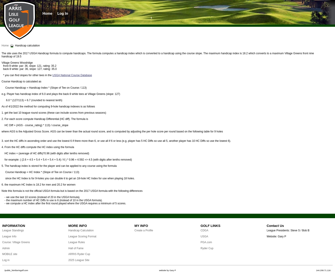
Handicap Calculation (81, 230)
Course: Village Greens (16, 242)
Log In (62, 13)
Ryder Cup (207, 248)
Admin (6, 248)
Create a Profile (143, 230)
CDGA (204, 230)
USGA (204, 236)
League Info (9, 236)
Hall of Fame (76, 248)
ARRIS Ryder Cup (79, 254)
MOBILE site (9, 254)
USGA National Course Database (72, 75)
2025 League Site (78, 260)
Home (47, 13)
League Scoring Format (82, 236)
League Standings (13, 230)
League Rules (76, 242)
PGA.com (206, 242)
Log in (6, 260)
